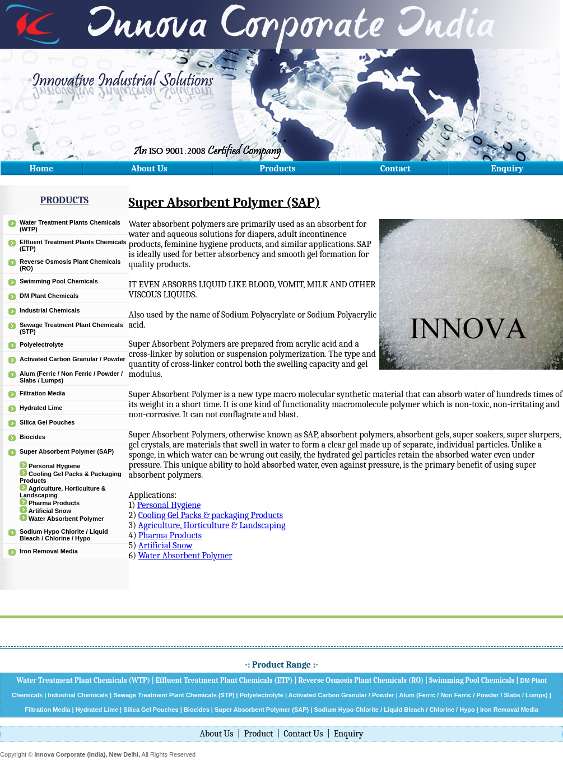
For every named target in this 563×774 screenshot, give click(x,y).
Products (278, 169)
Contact (395, 169)
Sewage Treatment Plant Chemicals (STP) (173, 695)
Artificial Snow (50, 510)
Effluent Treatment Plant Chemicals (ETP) (224, 680)
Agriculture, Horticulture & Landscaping (212, 525)
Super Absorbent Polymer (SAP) (67, 451)
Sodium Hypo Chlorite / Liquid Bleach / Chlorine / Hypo (64, 535)
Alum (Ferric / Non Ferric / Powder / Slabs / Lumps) (473, 695)
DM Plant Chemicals (49, 295)
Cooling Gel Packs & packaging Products (210, 515)
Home (41, 169)
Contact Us (303, 734)
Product (258, 734)
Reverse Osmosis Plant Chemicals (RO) (361, 680)
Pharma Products (54, 503)
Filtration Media (42, 393)
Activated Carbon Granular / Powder (72, 359)
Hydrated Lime (41, 407)
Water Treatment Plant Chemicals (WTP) (83, 680)
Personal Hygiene (54, 466)
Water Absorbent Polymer (66, 518)
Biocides (32, 436)
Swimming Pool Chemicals (59, 281)
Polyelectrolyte (41, 344)
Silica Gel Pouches (47, 422)
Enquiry (507, 169)
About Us (149, 169)
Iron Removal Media (49, 551)
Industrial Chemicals (50, 310)
